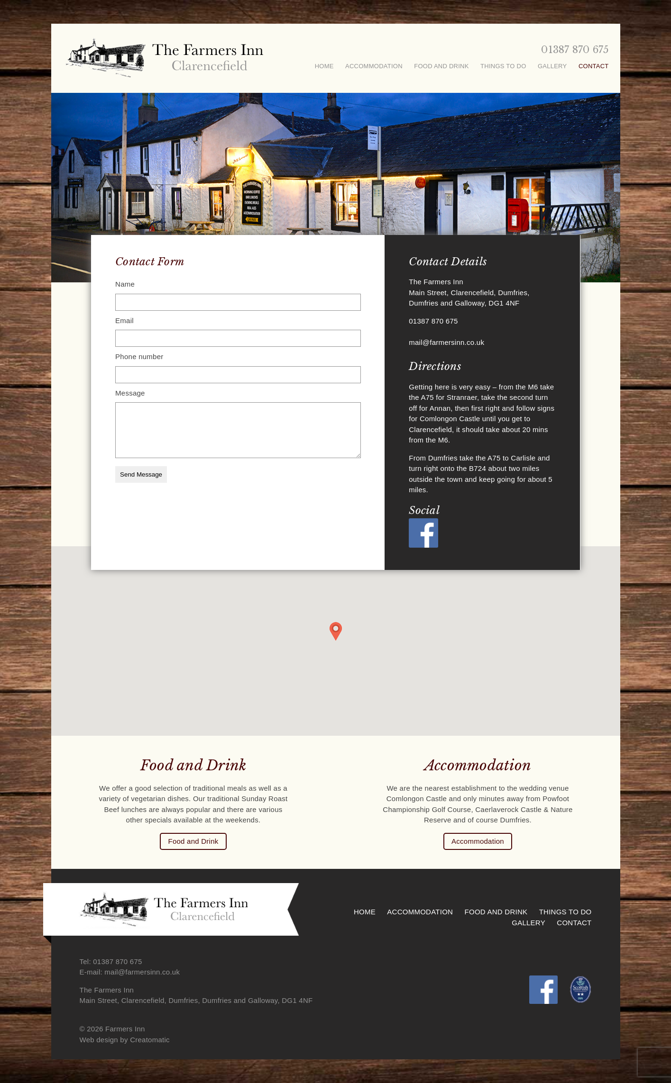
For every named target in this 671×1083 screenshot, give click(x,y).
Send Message (141, 474)
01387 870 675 (574, 49)
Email (124, 320)
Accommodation (374, 66)
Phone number (139, 356)
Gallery (552, 66)
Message (130, 393)
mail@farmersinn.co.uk (446, 342)
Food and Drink (441, 66)
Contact (594, 66)
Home (324, 66)
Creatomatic (150, 1040)
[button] (335, 631)
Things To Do (503, 66)
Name (125, 284)
